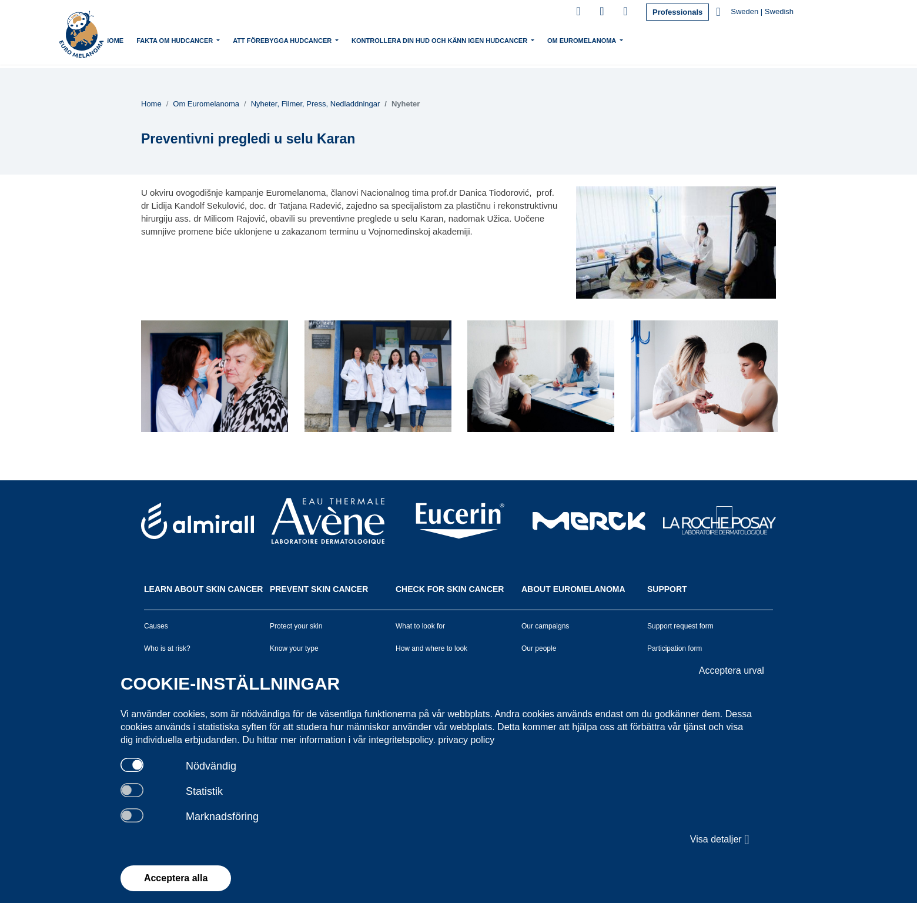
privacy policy (466, 740)
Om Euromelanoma (622, 39)
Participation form (674, 648)
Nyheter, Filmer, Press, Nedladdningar (315, 103)
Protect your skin (296, 626)
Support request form (680, 626)
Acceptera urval (731, 670)
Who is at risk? (167, 648)
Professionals (677, 12)
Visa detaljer (719, 839)
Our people (538, 648)
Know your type (294, 648)
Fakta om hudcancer (215, 39)
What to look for (420, 626)
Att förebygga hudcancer (323, 39)
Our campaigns (545, 626)
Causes (156, 626)
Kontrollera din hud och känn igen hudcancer (480, 39)
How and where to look (431, 648)
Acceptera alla (176, 878)
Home (153, 40)
